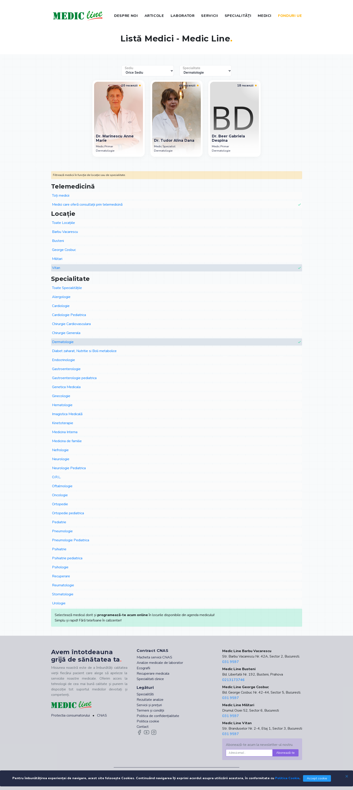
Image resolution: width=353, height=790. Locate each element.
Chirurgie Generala (66, 332)
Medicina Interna (64, 432)
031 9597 (230, 661)
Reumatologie (63, 585)
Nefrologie (60, 450)
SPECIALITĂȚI (238, 15)
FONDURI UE (290, 15)
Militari (57, 258)
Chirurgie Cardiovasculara (71, 323)
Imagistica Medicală (67, 414)
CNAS (102, 715)
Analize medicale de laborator (160, 662)
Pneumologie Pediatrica (70, 540)
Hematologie (62, 405)
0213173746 (233, 679)
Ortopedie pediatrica (68, 513)
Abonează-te (285, 753)
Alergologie (61, 296)
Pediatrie (59, 522)
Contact (143, 726)
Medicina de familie (67, 441)
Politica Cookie (287, 778)
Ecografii (143, 668)
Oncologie (60, 495)
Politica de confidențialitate (158, 715)
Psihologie (60, 567)
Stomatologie (62, 594)
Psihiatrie (59, 549)
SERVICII (209, 15)
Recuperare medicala (153, 673)
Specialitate (191, 68)
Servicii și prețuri (149, 705)
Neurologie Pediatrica (69, 468)
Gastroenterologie (66, 369)
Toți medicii (60, 195)
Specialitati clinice (150, 678)
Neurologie (60, 459)
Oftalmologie (62, 486)
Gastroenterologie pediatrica (74, 378)
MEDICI (265, 15)
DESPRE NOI (126, 15)
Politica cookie (148, 721)
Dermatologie (176, 342)
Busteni (58, 240)
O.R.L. (56, 477)
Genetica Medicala (66, 387)
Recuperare (61, 576)
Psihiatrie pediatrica (67, 558)
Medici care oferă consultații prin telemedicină (176, 204)
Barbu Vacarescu (65, 231)
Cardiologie (61, 305)
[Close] (347, 776)
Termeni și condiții (150, 710)
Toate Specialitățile (67, 287)
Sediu (129, 68)
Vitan (176, 268)
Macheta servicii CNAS (154, 657)
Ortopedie (60, 504)
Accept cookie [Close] (317, 778)
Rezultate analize (150, 699)
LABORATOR (183, 15)
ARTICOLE (154, 15)
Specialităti (145, 694)
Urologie (59, 603)
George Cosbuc (64, 249)
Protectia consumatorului (70, 715)
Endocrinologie (63, 359)
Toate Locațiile (63, 222)
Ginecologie (61, 396)
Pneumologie (62, 531)
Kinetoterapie (62, 423)
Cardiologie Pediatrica (69, 314)
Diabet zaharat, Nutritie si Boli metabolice (84, 350)
